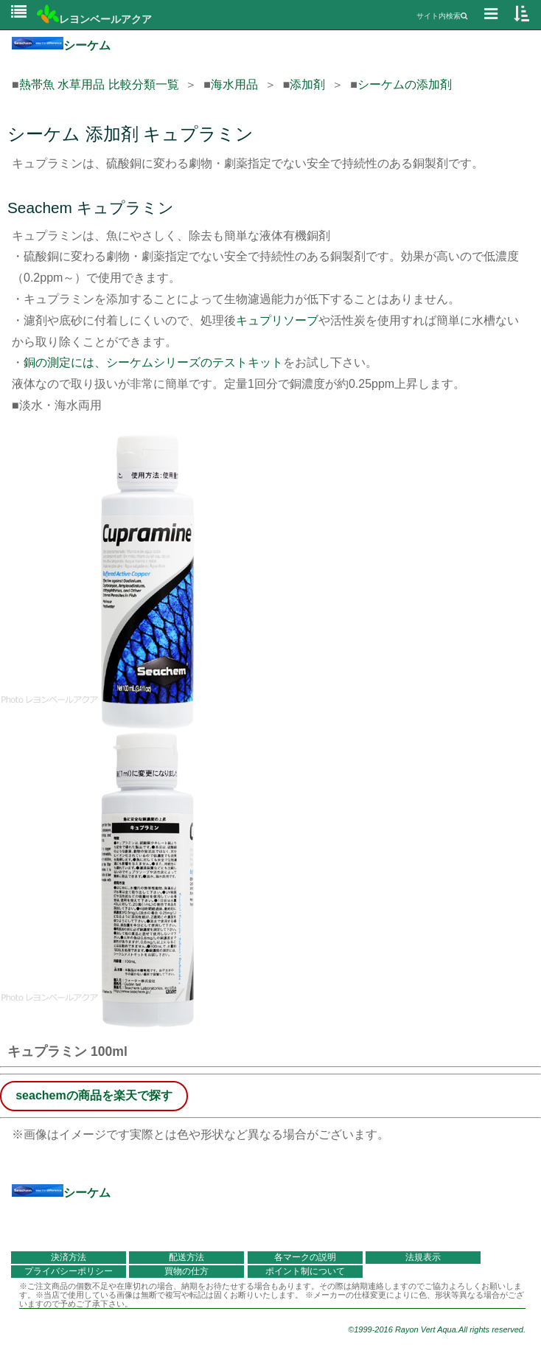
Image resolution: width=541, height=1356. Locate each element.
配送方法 (186, 1257)
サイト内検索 (441, 16)
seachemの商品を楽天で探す (93, 1095)
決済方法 (68, 1257)
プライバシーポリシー (68, 1271)
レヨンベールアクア (94, 19)
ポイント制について (305, 1271)
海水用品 (234, 84)
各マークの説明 (305, 1257)
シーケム (61, 45)
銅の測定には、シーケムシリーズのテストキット (153, 362)
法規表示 (423, 1257)
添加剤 (307, 84)
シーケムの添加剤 (404, 84)
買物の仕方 (186, 1271)
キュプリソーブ (277, 320)
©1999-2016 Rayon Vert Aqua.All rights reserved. (437, 1329)
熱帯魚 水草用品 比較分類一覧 (99, 84)
